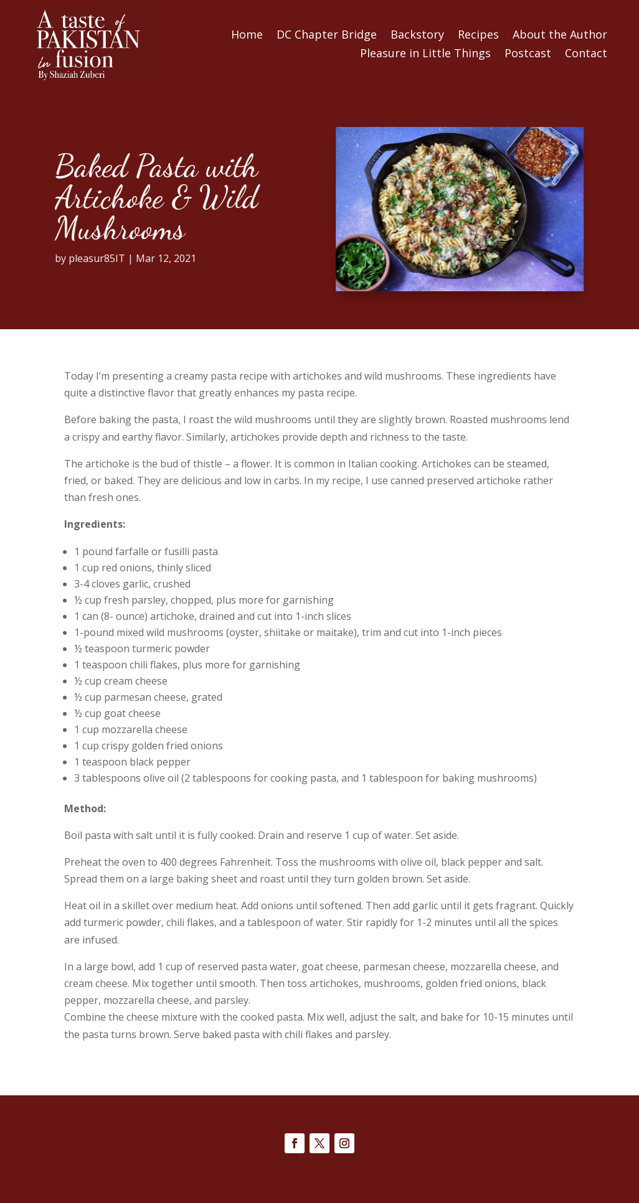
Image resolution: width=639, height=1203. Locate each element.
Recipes (478, 36)
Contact (586, 54)
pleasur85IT (54, 258)
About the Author (560, 36)
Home (247, 36)
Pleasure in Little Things (425, 54)
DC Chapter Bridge (327, 36)
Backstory (417, 36)
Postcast (527, 54)
